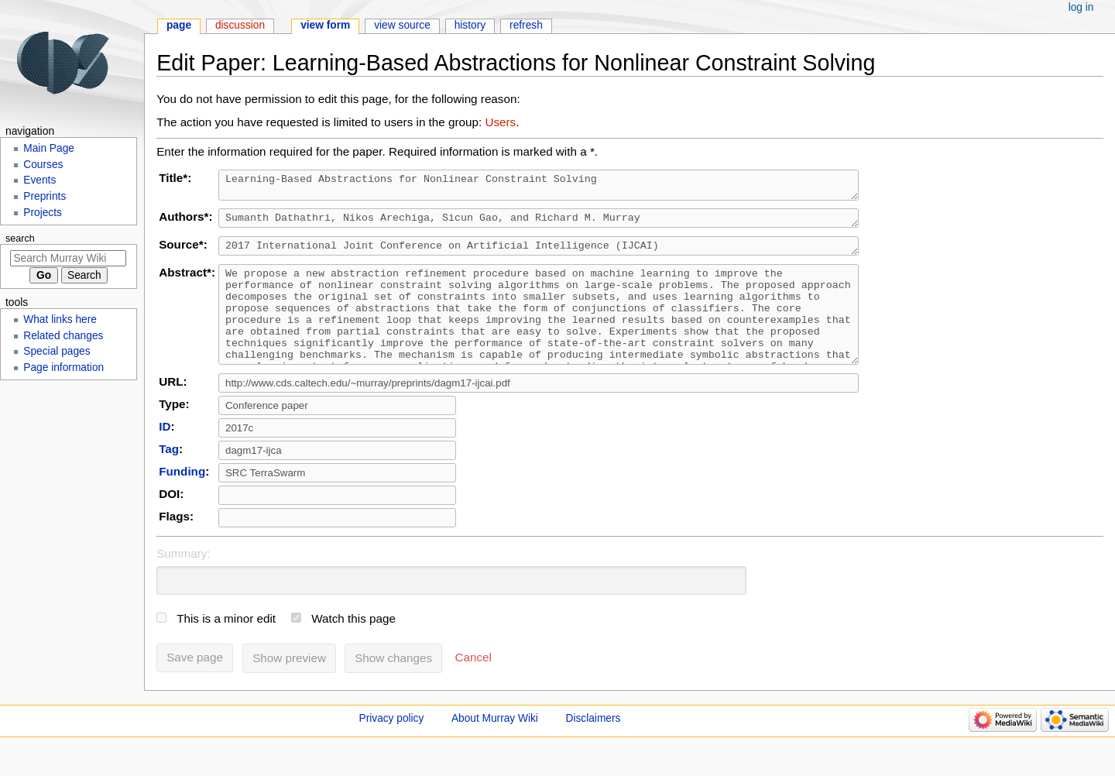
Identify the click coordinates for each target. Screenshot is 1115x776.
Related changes (63, 336)
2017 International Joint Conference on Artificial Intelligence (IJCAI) (544, 254)
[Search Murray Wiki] (68, 258)
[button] (473, 685)
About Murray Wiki (494, 746)
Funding (182, 499)
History (470, 25)
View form (325, 25)
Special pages (56, 351)
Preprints (44, 196)
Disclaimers (593, 746)
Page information (63, 367)
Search (20, 238)
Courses (43, 164)
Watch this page (353, 646)
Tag (169, 476)
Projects (42, 212)
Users (500, 122)
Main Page (48, 148)
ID (164, 454)
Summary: (183, 581)
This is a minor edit (226, 646)
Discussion (240, 25)
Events (39, 180)
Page (178, 25)
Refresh (526, 25)
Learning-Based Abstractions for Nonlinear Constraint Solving (544, 187)
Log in (1081, 7)
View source (402, 25)
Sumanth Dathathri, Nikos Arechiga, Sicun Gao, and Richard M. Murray (544, 224)
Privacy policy (391, 746)
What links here (60, 319)
